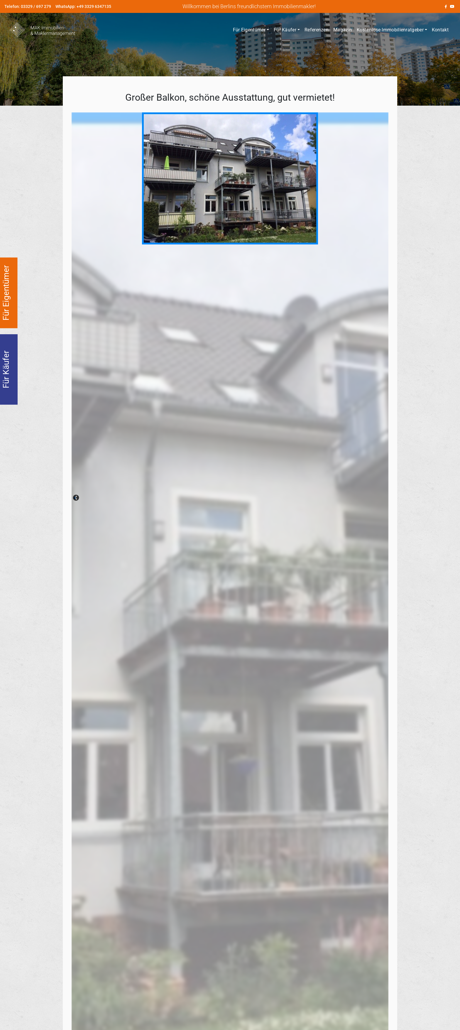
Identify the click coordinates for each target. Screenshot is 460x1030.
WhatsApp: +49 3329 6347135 (83, 6)
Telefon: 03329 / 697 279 (27, 6)
